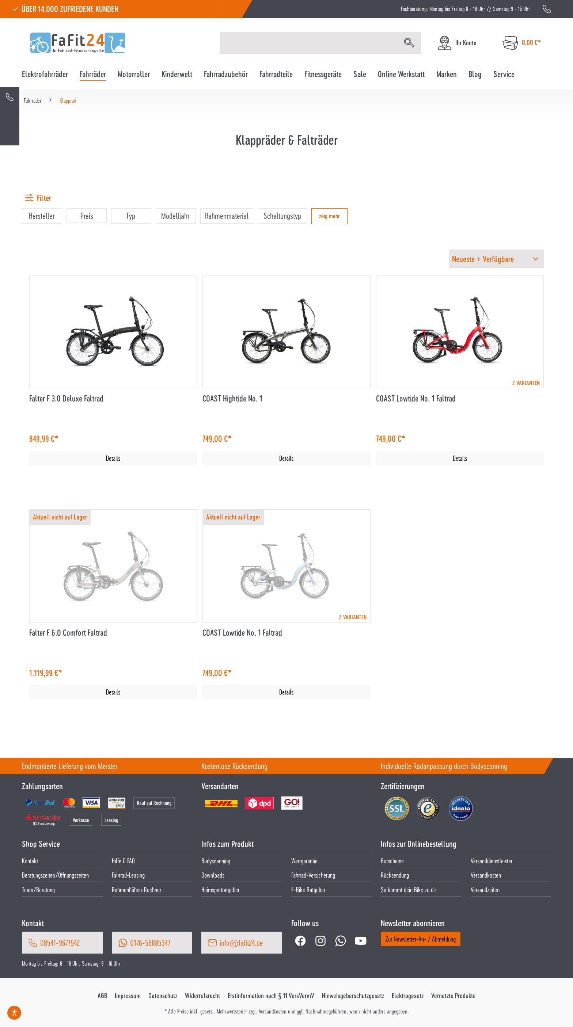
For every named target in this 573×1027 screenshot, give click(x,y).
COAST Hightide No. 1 (232, 398)
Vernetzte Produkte (453, 996)
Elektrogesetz (408, 996)
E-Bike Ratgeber (308, 889)
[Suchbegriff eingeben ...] (309, 43)
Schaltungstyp (282, 215)
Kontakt (30, 860)
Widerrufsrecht (202, 996)
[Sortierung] (496, 259)
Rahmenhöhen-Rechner (136, 889)
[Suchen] (409, 43)
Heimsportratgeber (220, 889)
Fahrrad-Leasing (128, 875)
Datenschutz (162, 996)
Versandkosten (486, 875)
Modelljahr (175, 215)
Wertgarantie (304, 860)
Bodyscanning (215, 860)
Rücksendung (395, 875)
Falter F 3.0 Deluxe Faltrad (66, 398)
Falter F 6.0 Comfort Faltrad (68, 632)
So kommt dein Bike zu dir (408, 889)
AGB (102, 996)
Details (113, 458)
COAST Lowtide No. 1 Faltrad (416, 398)
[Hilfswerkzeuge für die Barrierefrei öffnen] (14, 1013)
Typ (130, 215)
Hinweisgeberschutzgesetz (353, 996)
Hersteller (41, 215)
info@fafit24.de (241, 942)
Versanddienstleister (491, 860)
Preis (86, 215)
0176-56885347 (150, 942)
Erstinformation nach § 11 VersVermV (271, 996)
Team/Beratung (38, 889)
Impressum (128, 996)
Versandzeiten (485, 889)
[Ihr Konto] (456, 43)
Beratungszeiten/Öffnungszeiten (55, 875)
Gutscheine (392, 860)
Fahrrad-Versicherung (313, 875)
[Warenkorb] (522, 43)
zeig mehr (329, 215)
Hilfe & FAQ (123, 860)
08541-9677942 (60, 942)
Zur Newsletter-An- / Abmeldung (421, 939)
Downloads (212, 875)
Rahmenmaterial (226, 215)
